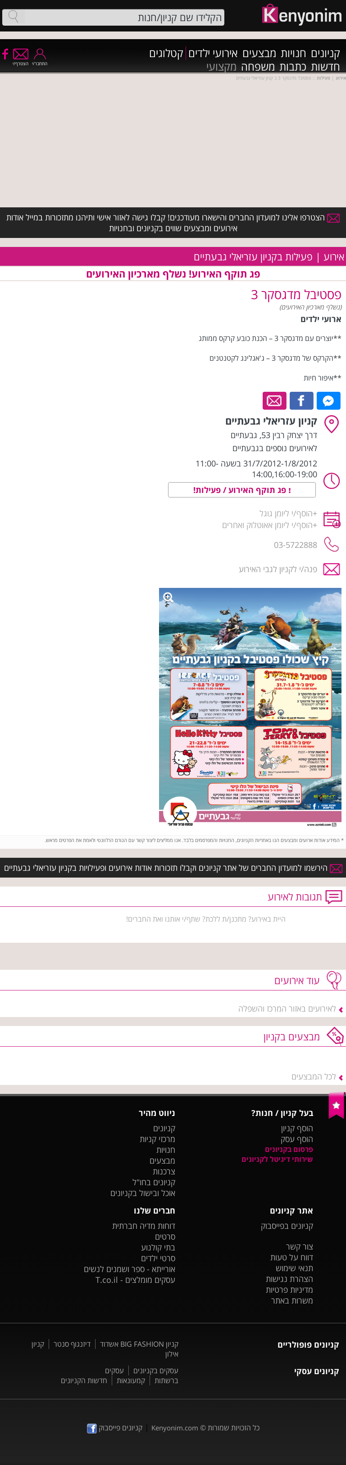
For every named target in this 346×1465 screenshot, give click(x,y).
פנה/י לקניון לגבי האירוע (278, 569)
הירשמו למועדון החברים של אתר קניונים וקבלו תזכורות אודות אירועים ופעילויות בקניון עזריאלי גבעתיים (173, 867)
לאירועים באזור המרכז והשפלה (287, 1008)
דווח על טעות (291, 1257)
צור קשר (299, 1246)
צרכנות (164, 1171)
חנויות (293, 53)
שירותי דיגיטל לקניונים (277, 1159)
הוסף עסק (297, 1138)
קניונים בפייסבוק (287, 1225)
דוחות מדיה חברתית (143, 1225)
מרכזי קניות (157, 1138)
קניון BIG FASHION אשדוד (139, 1344)
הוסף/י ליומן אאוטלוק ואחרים (267, 525)
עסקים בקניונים (155, 1370)
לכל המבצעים (313, 1076)
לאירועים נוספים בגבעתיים (274, 448)
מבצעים (259, 53)
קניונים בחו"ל (153, 1182)
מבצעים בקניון (292, 1036)
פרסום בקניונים (289, 1149)
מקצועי (221, 66)
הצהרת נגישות (289, 1278)
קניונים (325, 53)
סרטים (165, 1236)
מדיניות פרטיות (289, 1289)
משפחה (258, 66)
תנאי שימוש (294, 1268)
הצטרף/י (20, 60)
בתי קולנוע (158, 1247)
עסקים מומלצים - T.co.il (135, 1279)
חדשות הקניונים (84, 1380)
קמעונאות (131, 1380)
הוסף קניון (297, 1128)
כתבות (292, 66)
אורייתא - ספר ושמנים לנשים (129, 1268)
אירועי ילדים (213, 53)
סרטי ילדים (158, 1258)
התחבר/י (39, 60)
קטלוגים (166, 53)
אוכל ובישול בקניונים (142, 1192)
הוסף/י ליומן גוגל (286, 513)
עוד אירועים (297, 980)
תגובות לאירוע (295, 896)
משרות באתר (292, 1300)
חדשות (325, 66)
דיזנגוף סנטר (72, 1344)
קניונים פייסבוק (114, 1428)
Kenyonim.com (174, 1427)
